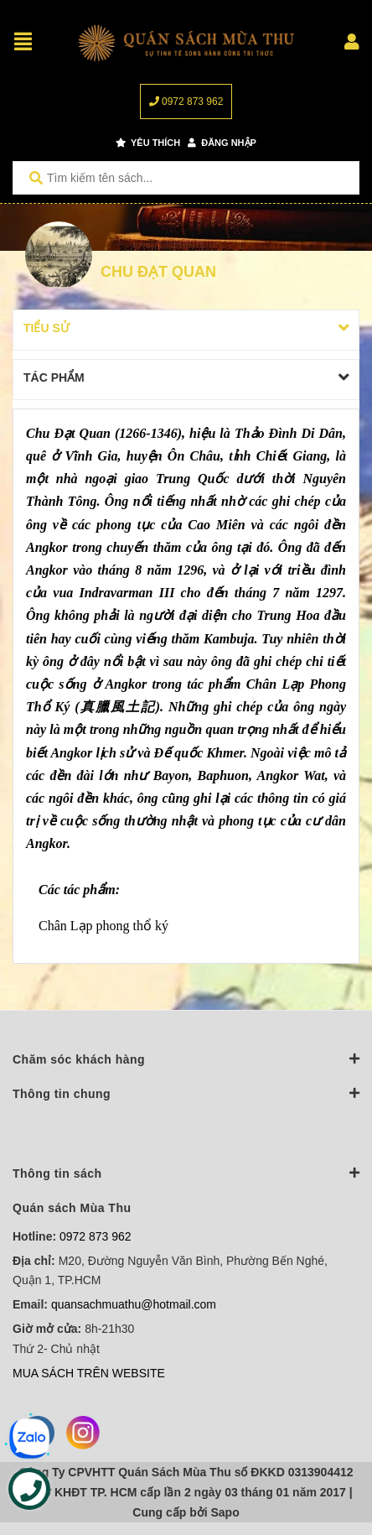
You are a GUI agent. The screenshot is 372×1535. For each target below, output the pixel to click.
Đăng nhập (222, 143)
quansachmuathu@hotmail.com (133, 1304)
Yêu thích (148, 143)
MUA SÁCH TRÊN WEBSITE (89, 1373)
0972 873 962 (186, 101)
